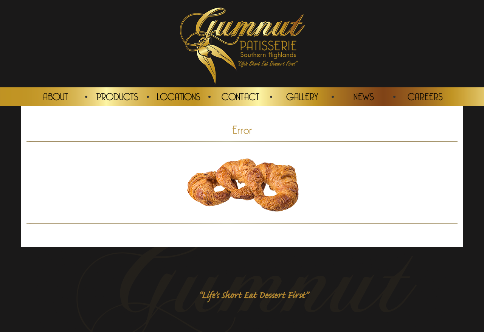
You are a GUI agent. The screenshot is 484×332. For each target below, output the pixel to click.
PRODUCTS (117, 96)
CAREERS (425, 96)
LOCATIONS (178, 96)
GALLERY (302, 96)
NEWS (364, 96)
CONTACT (240, 96)
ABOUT (55, 96)
